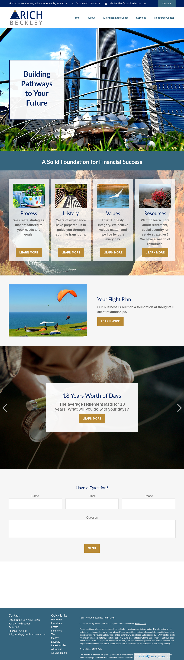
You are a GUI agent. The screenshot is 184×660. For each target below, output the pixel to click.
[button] (76, 17)
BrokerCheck (140, 624)
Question (92, 517)
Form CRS (109, 617)
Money (55, 638)
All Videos (56, 649)
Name (35, 495)
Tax (53, 634)
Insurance (56, 630)
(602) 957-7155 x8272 (85, 3)
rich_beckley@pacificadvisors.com (125, 3)
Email (91, 495)
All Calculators (59, 652)
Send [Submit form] (92, 548)
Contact (166, 3)
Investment (57, 623)
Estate (54, 627)
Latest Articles (58, 645)
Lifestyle (55, 641)
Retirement (57, 619)
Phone (149, 495)
